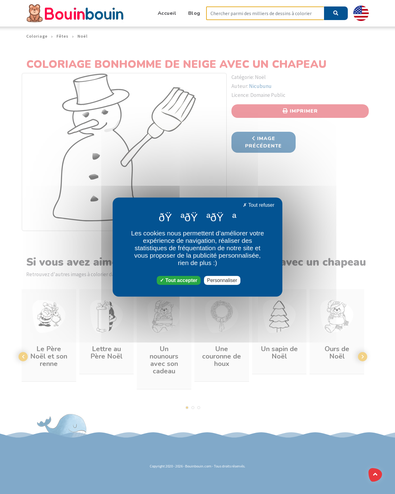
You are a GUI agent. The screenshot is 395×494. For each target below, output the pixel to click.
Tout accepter (178, 280)
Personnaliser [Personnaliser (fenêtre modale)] (222, 280)
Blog (194, 13)
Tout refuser (258, 205)
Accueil (167, 13)
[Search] (265, 13)
